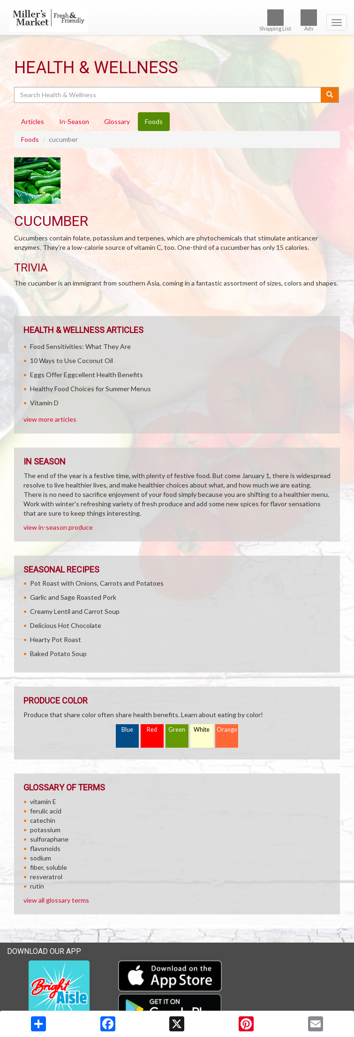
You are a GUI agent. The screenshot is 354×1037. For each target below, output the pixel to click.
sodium (40, 858)
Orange (227, 729)
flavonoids (45, 848)
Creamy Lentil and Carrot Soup (75, 611)
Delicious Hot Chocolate (65, 625)
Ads (309, 20)
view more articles (49, 419)
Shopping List (275, 20)
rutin (37, 886)
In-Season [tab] (74, 121)
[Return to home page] (177, 18)
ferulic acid (45, 811)
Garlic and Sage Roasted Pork (73, 597)
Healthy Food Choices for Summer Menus (90, 389)
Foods (30, 139)
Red (152, 729)
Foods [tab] (154, 121)
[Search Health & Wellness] (168, 95)
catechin (42, 820)
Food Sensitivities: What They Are (80, 346)
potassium (45, 830)
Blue (127, 729)
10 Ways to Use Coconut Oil (71, 360)
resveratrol (46, 877)
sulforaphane (49, 839)
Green (176, 729)
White (202, 729)
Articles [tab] (32, 121)
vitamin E (43, 801)
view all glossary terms (56, 900)
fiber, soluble (48, 867)
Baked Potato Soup (58, 654)
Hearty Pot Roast (55, 639)
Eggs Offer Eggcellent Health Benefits (86, 375)
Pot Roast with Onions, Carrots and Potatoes (97, 583)
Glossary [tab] (117, 121)
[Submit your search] (330, 95)
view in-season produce (58, 527)
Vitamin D (44, 403)
